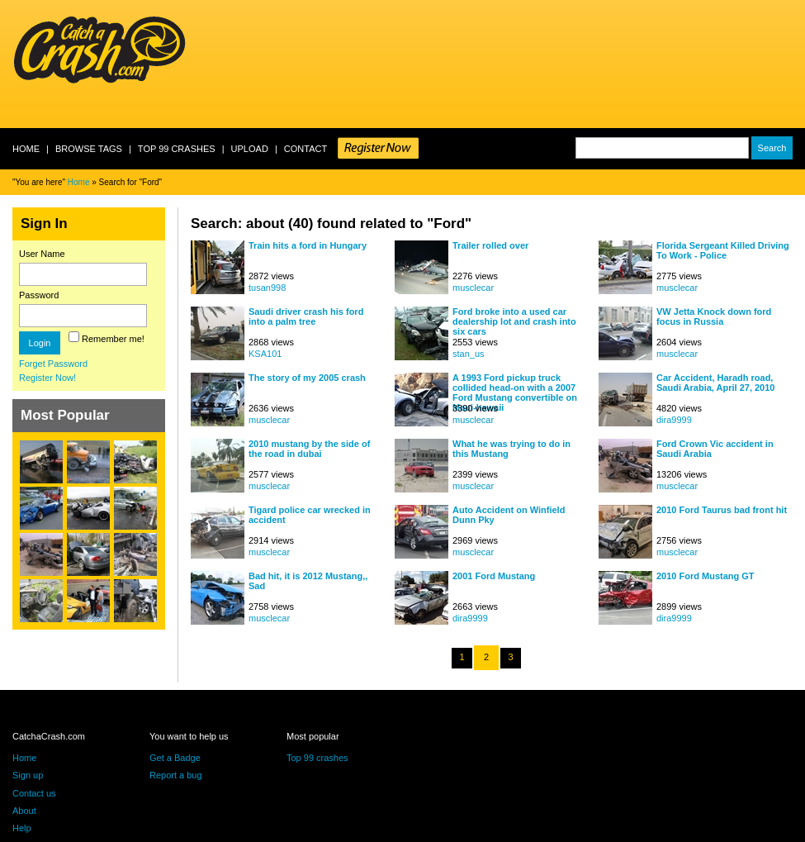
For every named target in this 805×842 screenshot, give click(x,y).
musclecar (473, 288)
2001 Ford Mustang (493, 576)
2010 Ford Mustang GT (705, 576)
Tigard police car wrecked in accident (310, 515)
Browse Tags (88, 149)
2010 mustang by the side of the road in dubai (309, 449)
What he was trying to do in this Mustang (511, 449)
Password (39, 295)
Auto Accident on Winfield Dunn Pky (508, 515)
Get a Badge (175, 758)
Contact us (34, 793)
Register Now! (47, 378)
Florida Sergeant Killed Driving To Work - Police (722, 250)
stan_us (468, 354)
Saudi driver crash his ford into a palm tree (306, 316)
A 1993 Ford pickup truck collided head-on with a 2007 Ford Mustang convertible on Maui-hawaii (514, 387)
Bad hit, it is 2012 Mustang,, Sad (308, 581)
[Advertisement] (257, 64)
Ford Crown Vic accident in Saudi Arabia (715, 449)
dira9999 (674, 420)
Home (26, 149)
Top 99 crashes (176, 149)
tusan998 (267, 288)
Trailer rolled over (490, 245)
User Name (42, 254)
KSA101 (265, 354)
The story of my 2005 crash (307, 378)
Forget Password (53, 364)
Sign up (27, 775)
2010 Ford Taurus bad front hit (721, 510)
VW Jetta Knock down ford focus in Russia (713, 316)
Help (21, 828)
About (24, 811)
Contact (305, 149)
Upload (249, 149)
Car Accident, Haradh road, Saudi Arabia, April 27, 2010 (715, 382)
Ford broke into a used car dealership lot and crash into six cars (514, 321)
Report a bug (175, 775)
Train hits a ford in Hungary (308, 245)
